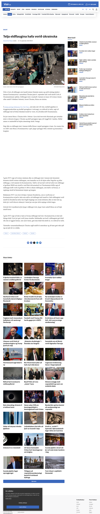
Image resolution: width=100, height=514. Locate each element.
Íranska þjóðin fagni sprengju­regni (12, 448)
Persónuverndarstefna (8, 485)
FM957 (91, 487)
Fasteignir (91, 477)
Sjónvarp (78, 485)
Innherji (91, 475)
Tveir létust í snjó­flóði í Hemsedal (54, 448)
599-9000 (8, 491)
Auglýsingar (23, 483)
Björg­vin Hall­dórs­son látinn (86, 105)
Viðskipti (78, 477)
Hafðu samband (24, 485)
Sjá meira (34, 454)
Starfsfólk (22, 491)
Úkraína (6, 233)
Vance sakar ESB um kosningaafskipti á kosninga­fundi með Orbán (33, 391)
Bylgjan (91, 485)
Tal (90, 492)
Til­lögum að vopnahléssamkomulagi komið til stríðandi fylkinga (33, 449)
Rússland (25, 233)
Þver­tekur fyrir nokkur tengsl (53, 277)
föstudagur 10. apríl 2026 (76, 5)
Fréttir (78, 475)
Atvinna (91, 479)
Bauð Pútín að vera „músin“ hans (33, 370)
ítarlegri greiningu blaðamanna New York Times (19, 107)
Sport (77, 479)
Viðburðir (91, 481)
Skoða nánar (8, 502)
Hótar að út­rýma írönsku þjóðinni (12, 409)
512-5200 (25, 481)
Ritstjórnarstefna (24, 487)
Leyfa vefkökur (32, 507)
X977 (90, 490)
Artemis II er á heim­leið (9, 427)
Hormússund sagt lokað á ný (11, 351)
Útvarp (78, 487)
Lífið (77, 481)
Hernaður (33, 233)
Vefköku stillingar (13, 507)
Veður (90, 483)
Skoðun (78, 483)
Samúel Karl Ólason (8, 41)
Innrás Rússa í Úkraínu (15, 233)
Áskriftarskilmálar (24, 489)
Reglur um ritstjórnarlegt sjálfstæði (9, 482)
